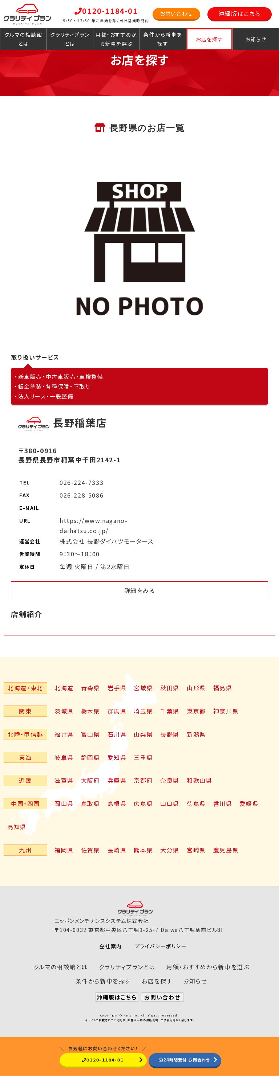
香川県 (222, 803)
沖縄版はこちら (239, 13)
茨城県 (64, 711)
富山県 (90, 734)
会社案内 (110, 946)
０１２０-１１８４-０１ (97, 1060)
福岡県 (64, 850)
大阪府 (90, 780)
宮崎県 (196, 850)
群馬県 (117, 711)
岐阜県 (64, 757)
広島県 (143, 803)
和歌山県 (199, 780)
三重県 (143, 757)
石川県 (117, 734)
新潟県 (196, 734)
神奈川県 (226, 711)
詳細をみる (139, 590)
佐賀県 (90, 850)
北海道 (64, 687)
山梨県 (143, 734)
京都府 (143, 780)
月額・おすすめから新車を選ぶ (116, 39)
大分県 (169, 850)
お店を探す (209, 39)
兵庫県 (117, 780)
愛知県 (117, 757)
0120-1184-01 (106, 10)
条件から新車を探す (162, 39)
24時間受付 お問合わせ (185, 1060)
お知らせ (255, 39)
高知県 (17, 826)
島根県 (117, 803)
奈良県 (169, 780)
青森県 (90, 687)
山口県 (169, 803)
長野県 (169, 734)
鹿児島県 (226, 850)
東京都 (196, 711)
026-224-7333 (82, 482)
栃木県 (90, 711)
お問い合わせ (176, 13)
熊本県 (143, 850)
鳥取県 (90, 803)
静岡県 (90, 757)
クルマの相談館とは (23, 39)
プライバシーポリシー (161, 946)
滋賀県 (64, 780)
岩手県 (117, 687)
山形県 (196, 687)
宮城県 (143, 687)
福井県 (64, 734)
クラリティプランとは (70, 39)
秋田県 (169, 687)
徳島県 (196, 803)
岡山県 (64, 803)
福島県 (222, 687)
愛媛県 (249, 803)
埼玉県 (143, 711)
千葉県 (169, 711)
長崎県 (117, 850)
